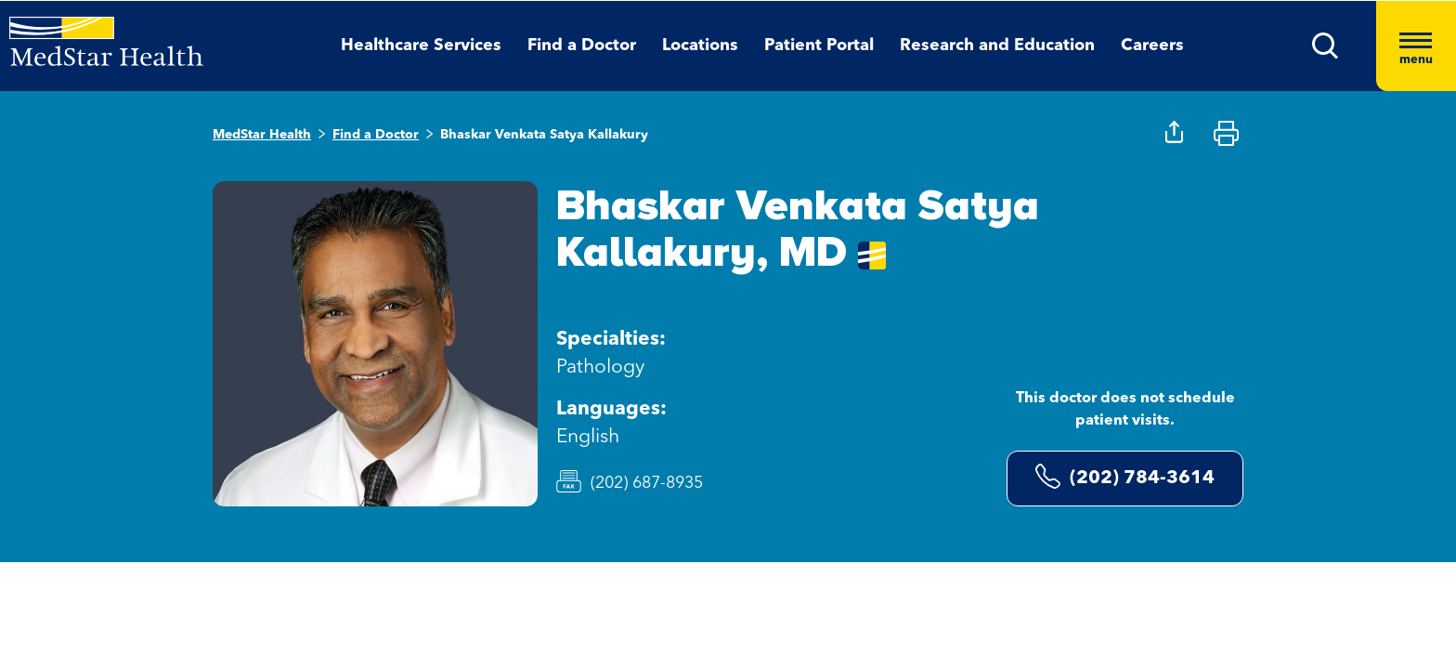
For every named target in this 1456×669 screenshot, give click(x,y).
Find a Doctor (375, 134)
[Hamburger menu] (1416, 46)
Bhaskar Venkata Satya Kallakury (544, 134)
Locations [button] (700, 45)
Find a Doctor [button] (581, 45)
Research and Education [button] (997, 45)
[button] (1325, 46)
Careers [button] (1152, 45)
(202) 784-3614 (1125, 476)
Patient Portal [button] (819, 45)
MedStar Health (262, 134)
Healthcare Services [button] (421, 45)
